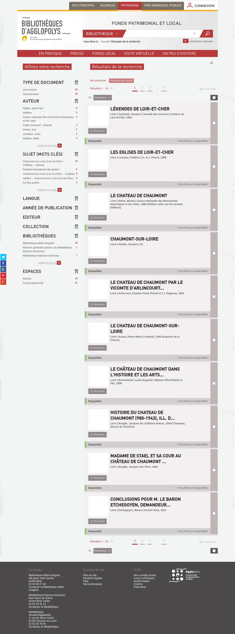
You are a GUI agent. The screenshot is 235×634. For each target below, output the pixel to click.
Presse (77, 53)
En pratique (50, 53)
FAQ (85, 581)
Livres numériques (144, 578)
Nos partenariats (92, 584)
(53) (50, 190)
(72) (50, 146)
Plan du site (90, 575)
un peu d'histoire (179, 53)
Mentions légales (92, 578)
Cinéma (138, 584)
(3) (49, 263)
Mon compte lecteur (145, 575)
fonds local (104, 53)
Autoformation (142, 581)
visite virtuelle (139, 53)
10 (201, 89)
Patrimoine (140, 586)
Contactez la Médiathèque (44, 606)
